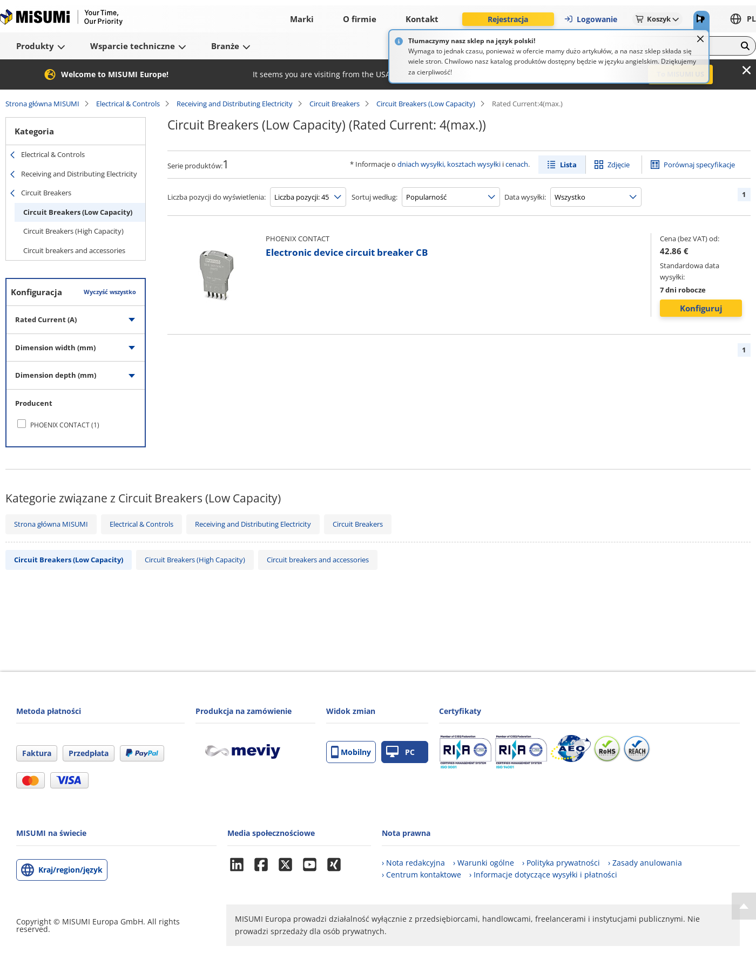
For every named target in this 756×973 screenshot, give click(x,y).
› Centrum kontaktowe (421, 874)
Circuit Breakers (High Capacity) (73, 231)
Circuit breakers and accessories (74, 250)
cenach (516, 164)
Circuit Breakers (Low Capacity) (425, 103)
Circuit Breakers (334, 103)
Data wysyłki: (525, 197)
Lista (568, 164)
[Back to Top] (744, 906)
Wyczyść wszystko (110, 292)
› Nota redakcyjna (413, 863)
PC (400, 752)
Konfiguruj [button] (701, 308)
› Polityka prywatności (561, 863)
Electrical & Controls (128, 103)
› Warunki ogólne (483, 863)
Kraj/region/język (70, 870)
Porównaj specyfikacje (699, 164)
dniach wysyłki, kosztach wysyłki (449, 164)
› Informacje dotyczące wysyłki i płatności (543, 874)
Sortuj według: (374, 197)
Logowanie (590, 19)
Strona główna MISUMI (42, 103)
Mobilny (351, 752)
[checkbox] (75, 425)
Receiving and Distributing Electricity (235, 103)
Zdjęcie (619, 164)
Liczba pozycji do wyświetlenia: (216, 197)
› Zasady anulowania (645, 863)
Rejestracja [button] (508, 19)
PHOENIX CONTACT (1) (64, 425)
